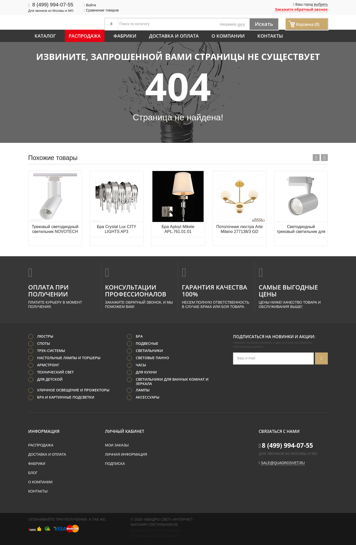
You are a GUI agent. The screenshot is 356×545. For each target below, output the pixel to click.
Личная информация (126, 454)
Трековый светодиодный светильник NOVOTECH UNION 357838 (55, 229)
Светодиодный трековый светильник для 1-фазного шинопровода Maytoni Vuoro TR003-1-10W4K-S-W (301, 229)
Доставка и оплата (174, 36)
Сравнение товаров (101, 10)
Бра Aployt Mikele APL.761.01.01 (178, 229)
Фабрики (124, 36)
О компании (228, 36)
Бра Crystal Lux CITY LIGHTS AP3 (116, 229)
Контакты (270, 36)
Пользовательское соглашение (155, 535)
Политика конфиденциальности (155, 529)
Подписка (115, 464)
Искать (264, 23)
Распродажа (85, 36)
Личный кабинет (124, 431)
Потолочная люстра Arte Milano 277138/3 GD (239, 229)
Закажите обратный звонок (301, 9)
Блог (33, 473)
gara (241, 24)
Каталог (45, 36)
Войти (90, 5)
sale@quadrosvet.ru (283, 463)
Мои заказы (117, 445)
